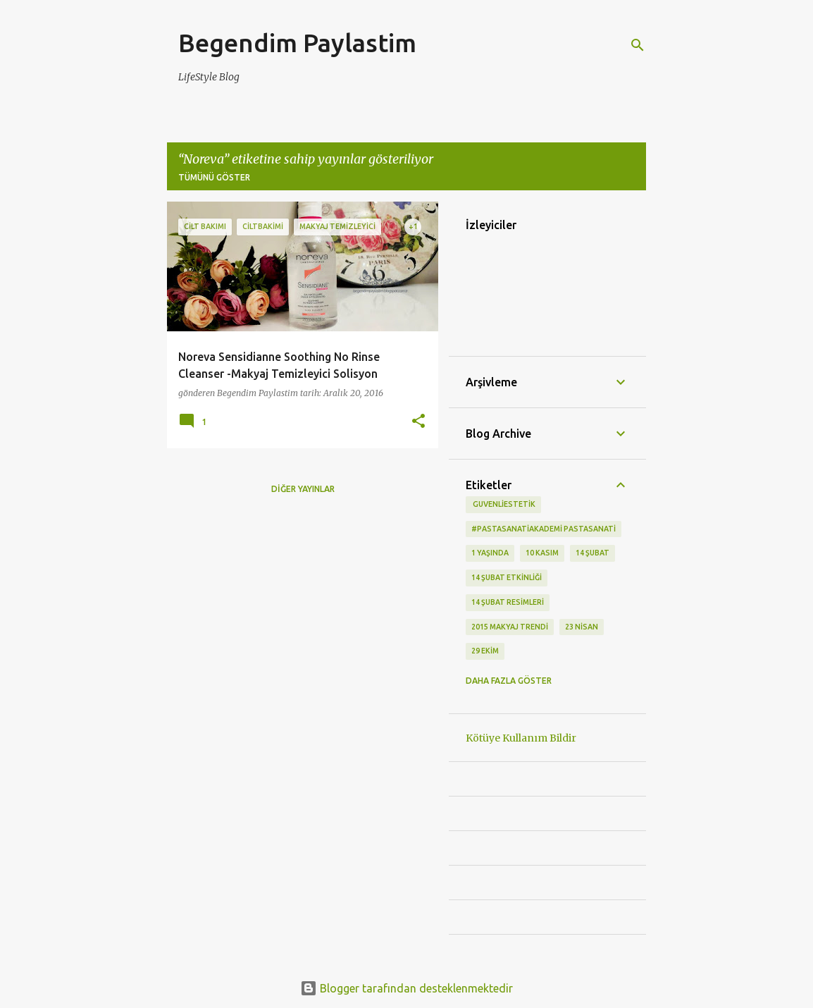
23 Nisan (581, 626)
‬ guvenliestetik (503, 504)
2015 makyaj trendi (509, 626)
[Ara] (637, 45)
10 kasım (542, 552)
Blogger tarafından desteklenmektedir (406, 988)
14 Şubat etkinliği (506, 577)
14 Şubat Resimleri (507, 602)
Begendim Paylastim (297, 42)
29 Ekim (485, 650)
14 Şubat (592, 552)
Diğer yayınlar (303, 488)
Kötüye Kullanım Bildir (521, 738)
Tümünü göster (214, 177)
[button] (418, 421)
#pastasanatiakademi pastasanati (543, 528)
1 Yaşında (490, 552)
